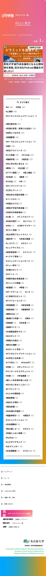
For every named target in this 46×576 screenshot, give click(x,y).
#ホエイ (26, 246)
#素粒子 (28, 418)
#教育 (23, 180)
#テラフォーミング (16, 304)
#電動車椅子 (13, 418)
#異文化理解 (13, 348)
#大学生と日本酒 (15, 361)
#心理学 (11, 114)
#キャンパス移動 (15, 286)
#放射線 (11, 326)
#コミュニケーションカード (19, 264)
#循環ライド (13, 330)
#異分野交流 (13, 127)
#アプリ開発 (13, 175)
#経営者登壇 (13, 255)
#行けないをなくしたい (18, 387)
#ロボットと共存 (15, 352)
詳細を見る (23, 70)
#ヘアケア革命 (14, 259)
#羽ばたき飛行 (14, 405)
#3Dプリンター (14, 449)
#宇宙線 (11, 180)
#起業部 (11, 290)
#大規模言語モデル (16, 334)
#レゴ (29, 295)
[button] (42, 3)
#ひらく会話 (13, 233)
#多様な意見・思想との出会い (21, 131)
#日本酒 (24, 326)
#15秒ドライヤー (26, 228)
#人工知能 (12, 158)
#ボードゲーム (14, 295)
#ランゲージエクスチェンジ (19, 374)
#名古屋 (23, 171)
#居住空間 (12, 410)
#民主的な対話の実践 (17, 198)
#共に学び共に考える (17, 167)
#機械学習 (12, 162)
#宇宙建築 (23, 379)
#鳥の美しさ (13, 432)
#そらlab (27, 158)
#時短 (23, 290)
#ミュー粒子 (13, 268)
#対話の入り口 (14, 206)
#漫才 (10, 149)
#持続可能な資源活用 (17, 281)
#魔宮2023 (12, 317)
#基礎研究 (27, 312)
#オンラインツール (16, 189)
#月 (22, 184)
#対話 (10, 370)
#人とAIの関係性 (15, 396)
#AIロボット (13, 339)
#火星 (10, 220)
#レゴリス (12, 246)
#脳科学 (11, 242)
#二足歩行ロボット (16, 299)
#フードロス (13, 202)
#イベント (29, 255)
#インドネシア (25, 220)
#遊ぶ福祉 (29, 175)
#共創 (10, 379)
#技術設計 (12, 312)
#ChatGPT (27, 365)
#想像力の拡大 (14, 343)
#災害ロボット (14, 273)
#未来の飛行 (13, 224)
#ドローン (29, 454)
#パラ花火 (12, 365)
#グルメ (28, 432)
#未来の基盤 (26, 242)
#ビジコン (29, 224)
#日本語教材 (13, 427)
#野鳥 (10, 171)
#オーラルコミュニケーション (21, 145)
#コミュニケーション (17, 423)
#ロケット (12, 277)
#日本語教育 (13, 454)
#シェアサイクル (15, 251)
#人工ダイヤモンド (16, 445)
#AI (9, 110)
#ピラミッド (13, 392)
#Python (11, 440)
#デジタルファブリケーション (20, 357)
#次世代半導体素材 (16, 215)
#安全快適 (27, 308)
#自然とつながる (15, 136)
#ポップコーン (25, 370)
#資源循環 (12, 308)
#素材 (29, 321)
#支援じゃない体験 (16, 436)
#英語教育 (12, 140)
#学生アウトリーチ (16, 153)
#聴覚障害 (12, 401)
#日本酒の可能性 (15, 414)
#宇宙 (20, 110)
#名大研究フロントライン (19, 237)
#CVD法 (11, 184)
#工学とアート (14, 193)
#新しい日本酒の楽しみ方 (19, 383)
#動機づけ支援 (14, 321)
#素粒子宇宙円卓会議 (17, 211)
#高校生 (27, 162)
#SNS (10, 228)
